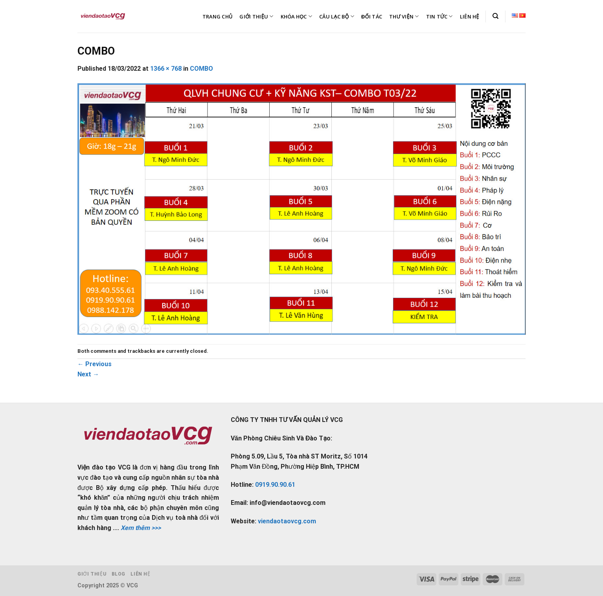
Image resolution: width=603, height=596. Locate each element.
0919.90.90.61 (275, 484)
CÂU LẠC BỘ (336, 16)
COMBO (201, 68)
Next (88, 374)
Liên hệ (140, 574)
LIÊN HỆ (469, 16)
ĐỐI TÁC (371, 16)
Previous (94, 364)
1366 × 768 (166, 68)
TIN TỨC (439, 16)
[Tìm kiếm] (495, 16)
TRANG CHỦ (217, 16)
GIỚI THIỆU (256, 16)
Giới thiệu (91, 574)
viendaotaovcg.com (287, 521)
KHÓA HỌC (296, 16)
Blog (118, 574)
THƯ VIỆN (404, 16)
